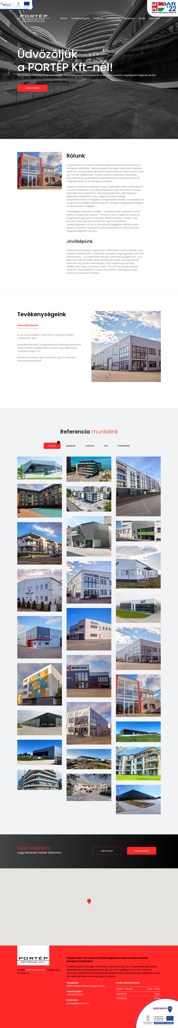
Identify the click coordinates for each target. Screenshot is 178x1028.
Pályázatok (129, 18)
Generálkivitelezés (27, 325)
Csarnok (91, 445)
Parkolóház (126, 445)
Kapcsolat (154, 18)
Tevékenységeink (80, 18)
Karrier (142, 18)
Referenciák (113, 18)
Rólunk (63, 18)
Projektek (98, 18)
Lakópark (73, 445)
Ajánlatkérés (32, 88)
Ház (108, 445)
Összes (54, 445)
